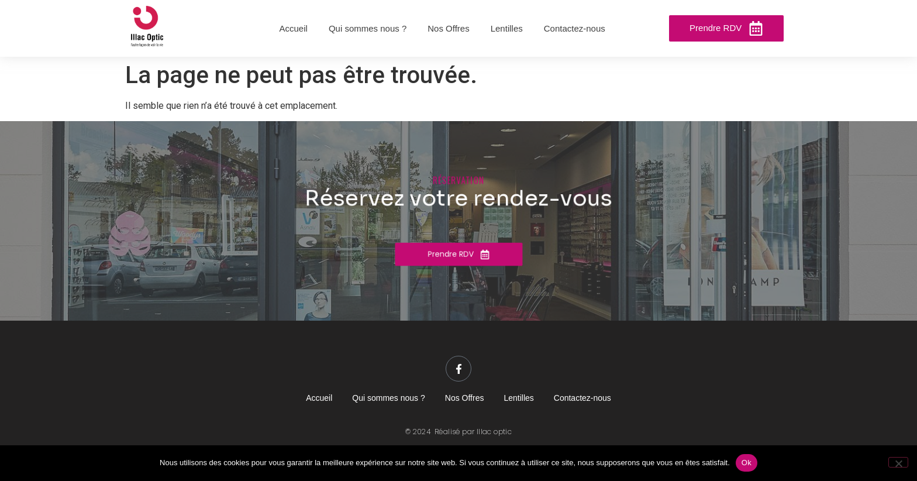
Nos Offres (464, 398)
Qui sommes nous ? (388, 398)
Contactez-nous (582, 398)
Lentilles (518, 398)
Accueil (319, 398)
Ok (746, 462)
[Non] (898, 462)
